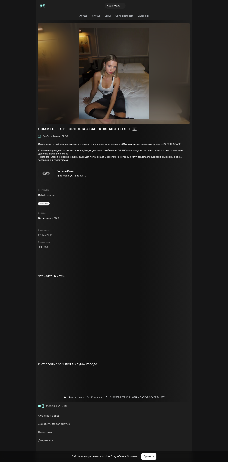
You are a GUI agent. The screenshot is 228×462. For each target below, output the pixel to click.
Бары (107, 15)
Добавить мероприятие (54, 424)
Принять (149, 456)
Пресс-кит (45, 432)
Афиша (83, 15)
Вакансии (143, 15)
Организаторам (124, 15)
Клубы (96, 15)
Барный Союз (65, 171)
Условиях (133, 456)
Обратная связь (49, 415)
